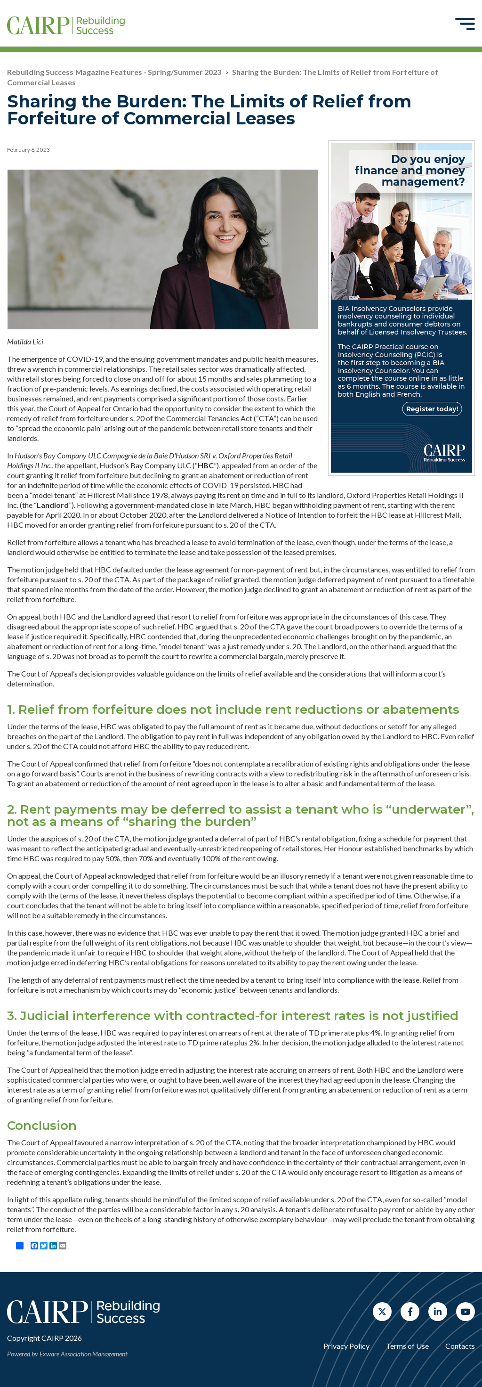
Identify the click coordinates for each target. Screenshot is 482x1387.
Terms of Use (407, 1345)
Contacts (460, 1345)
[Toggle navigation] (465, 23)
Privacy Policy (346, 1345)
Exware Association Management (84, 1354)
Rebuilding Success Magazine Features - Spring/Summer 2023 (114, 71)
